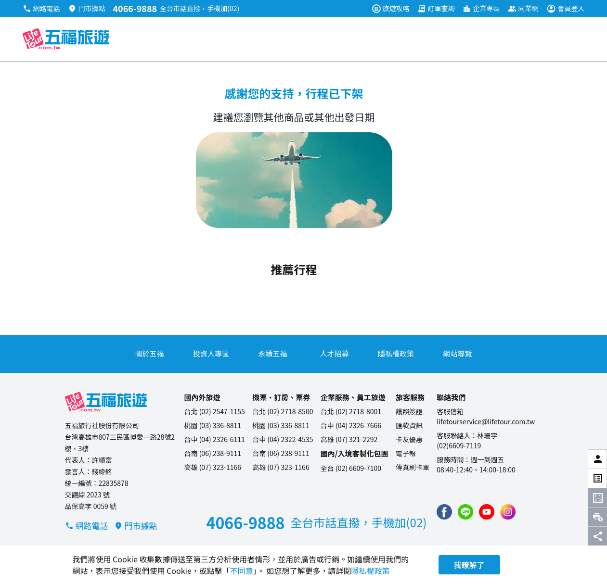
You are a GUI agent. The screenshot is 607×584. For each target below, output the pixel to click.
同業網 (523, 8)
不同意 (241, 570)
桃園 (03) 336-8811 (213, 425)
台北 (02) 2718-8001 (351, 411)
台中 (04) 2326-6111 (214, 439)
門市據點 (86, 8)
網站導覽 (457, 353)
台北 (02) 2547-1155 (214, 411)
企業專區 (481, 8)
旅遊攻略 (391, 8)
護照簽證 (409, 411)
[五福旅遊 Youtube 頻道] (486, 512)
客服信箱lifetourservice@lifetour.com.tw (486, 416)
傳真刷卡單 (412, 467)
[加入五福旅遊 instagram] (508, 512)
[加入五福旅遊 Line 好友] (465, 512)
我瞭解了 (469, 565)
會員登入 (565, 8)
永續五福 (272, 353)
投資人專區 (211, 353)
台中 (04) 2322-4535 (282, 439)
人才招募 (334, 353)
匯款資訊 (409, 425)
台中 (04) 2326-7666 (351, 425)
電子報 (406, 453)
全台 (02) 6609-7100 (351, 468)
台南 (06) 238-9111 (213, 453)
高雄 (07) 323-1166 (213, 467)
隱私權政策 (396, 353)
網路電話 (41, 8)
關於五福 (149, 353)
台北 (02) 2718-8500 (282, 411)
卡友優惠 (409, 439)
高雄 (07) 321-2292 (349, 439)
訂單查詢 (436, 8)
